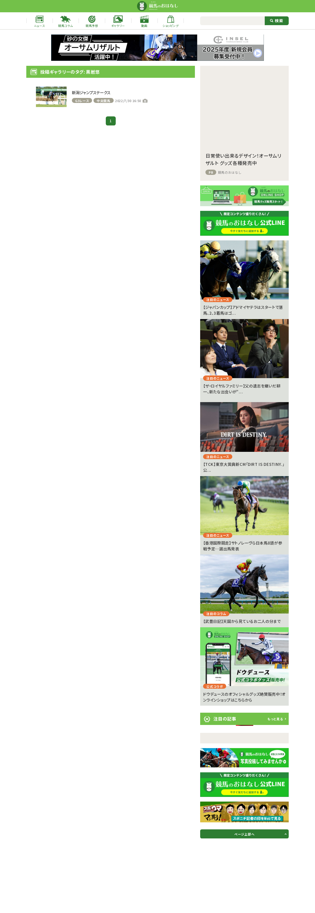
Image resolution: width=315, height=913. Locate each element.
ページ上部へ (244, 834)
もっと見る (275, 718)
